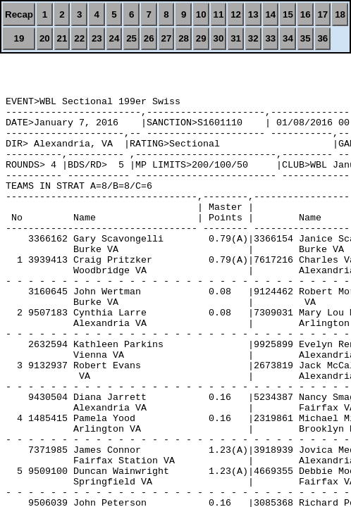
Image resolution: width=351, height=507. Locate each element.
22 (79, 38)
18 (340, 14)
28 (183, 38)
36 (322, 38)
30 (218, 38)
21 (62, 38)
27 (166, 38)
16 (305, 14)
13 (253, 14)
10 (201, 14)
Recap (19, 14)
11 (218, 14)
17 (322, 14)
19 (19, 38)
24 (114, 38)
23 (97, 38)
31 (235, 38)
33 (270, 38)
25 (131, 38)
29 (201, 38)
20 (44, 38)
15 (288, 14)
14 (270, 14)
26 (149, 38)
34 (288, 38)
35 (305, 38)
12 (235, 14)
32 (253, 38)
